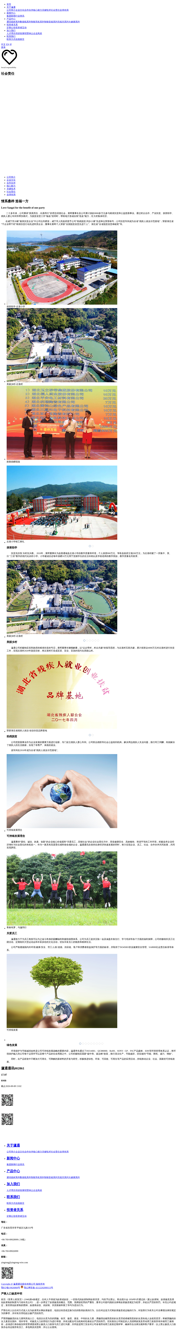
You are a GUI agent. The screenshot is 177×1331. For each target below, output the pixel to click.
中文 (3, 44)
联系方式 (11, 39)
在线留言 (19, 39)
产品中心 (11, 19)
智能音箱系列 (51, 22)
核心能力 (37, 10)
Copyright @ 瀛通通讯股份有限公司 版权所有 (23, 1284)
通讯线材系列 (13, 22)
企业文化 (19, 10)
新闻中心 (11, 13)
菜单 (3, 47)
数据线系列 (25, 22)
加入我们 (11, 30)
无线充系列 (63, 22)
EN (7, 44)
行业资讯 (19, 16)
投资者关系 (12, 24)
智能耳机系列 (37, 22)
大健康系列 (74, 22)
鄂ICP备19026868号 (10, 1287)
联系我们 (11, 36)
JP (11, 44)
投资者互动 (21, 27)
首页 (9, 4)
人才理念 (11, 33)
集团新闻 (11, 16)
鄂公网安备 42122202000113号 (38, 1287)
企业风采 (37, 33)
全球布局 (64, 10)
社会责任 (55, 10)
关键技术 (46, 10)
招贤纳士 (28, 33)
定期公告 (11, 27)
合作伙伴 (28, 10)
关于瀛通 (11, 7)
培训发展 (19, 33)
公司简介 (11, 10)
